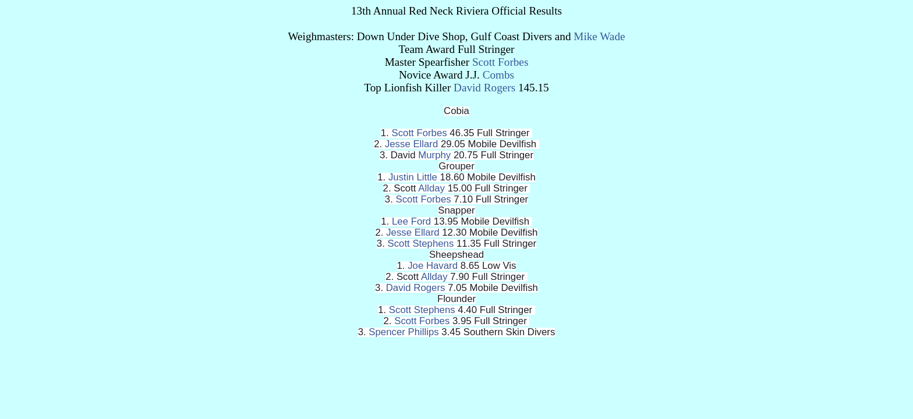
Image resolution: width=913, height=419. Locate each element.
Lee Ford (411, 221)
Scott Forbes (500, 62)
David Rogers (484, 87)
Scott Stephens (421, 243)
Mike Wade (599, 36)
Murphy (434, 155)
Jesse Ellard (411, 144)
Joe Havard (433, 265)
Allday (431, 188)
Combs (498, 75)
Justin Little (412, 177)
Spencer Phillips (403, 332)
